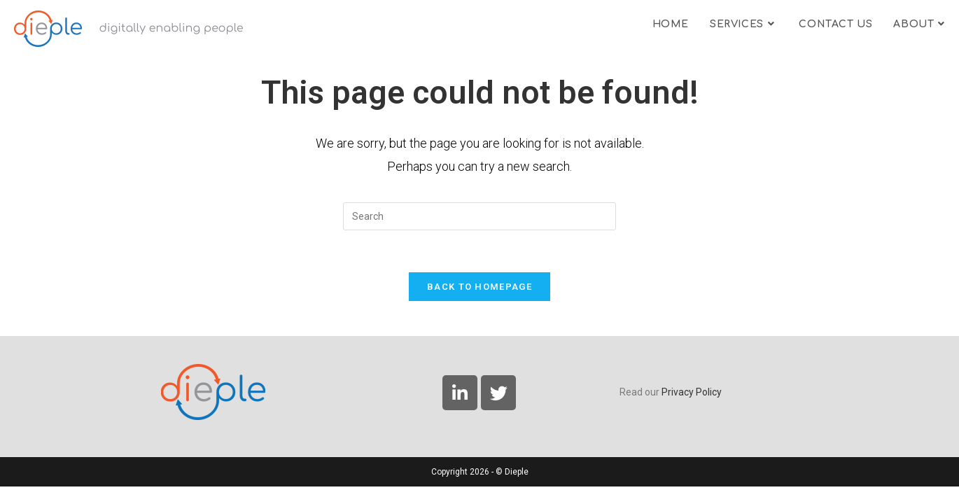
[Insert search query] (479, 216)
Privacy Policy (692, 409)
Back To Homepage (479, 286)
